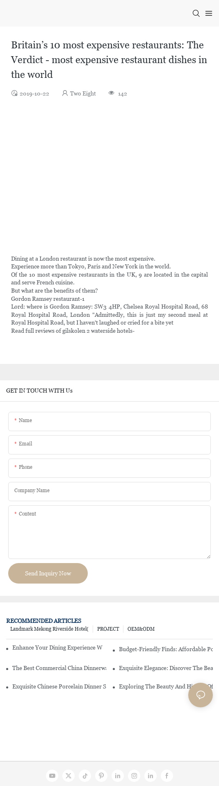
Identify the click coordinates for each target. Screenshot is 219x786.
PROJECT (108, 629)
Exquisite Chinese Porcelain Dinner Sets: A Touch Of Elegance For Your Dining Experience (59, 686)
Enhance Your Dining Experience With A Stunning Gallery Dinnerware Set (57, 647)
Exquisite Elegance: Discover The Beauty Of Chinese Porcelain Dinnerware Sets (166, 668)
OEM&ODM (141, 629)
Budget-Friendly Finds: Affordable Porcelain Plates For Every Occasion (166, 649)
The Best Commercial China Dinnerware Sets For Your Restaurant (59, 668)
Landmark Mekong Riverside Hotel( (49, 629)
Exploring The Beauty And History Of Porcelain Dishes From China (166, 686)
